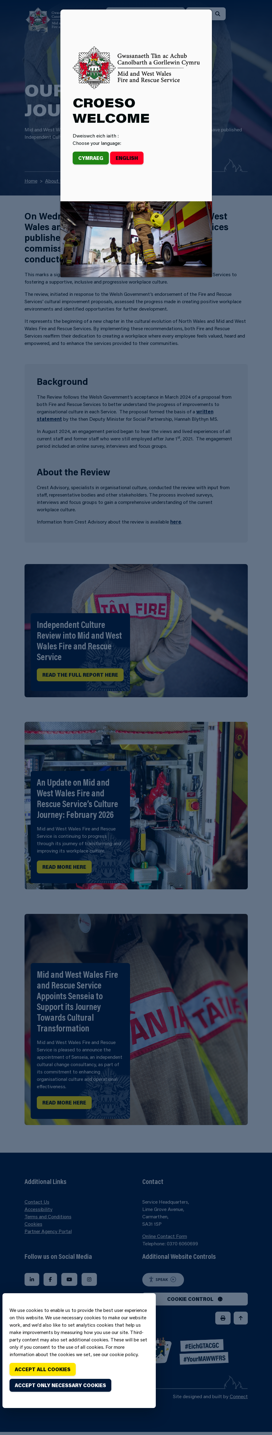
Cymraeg (90, 158)
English (127, 158)
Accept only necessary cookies (60, 1385)
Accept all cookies (43, 1369)
